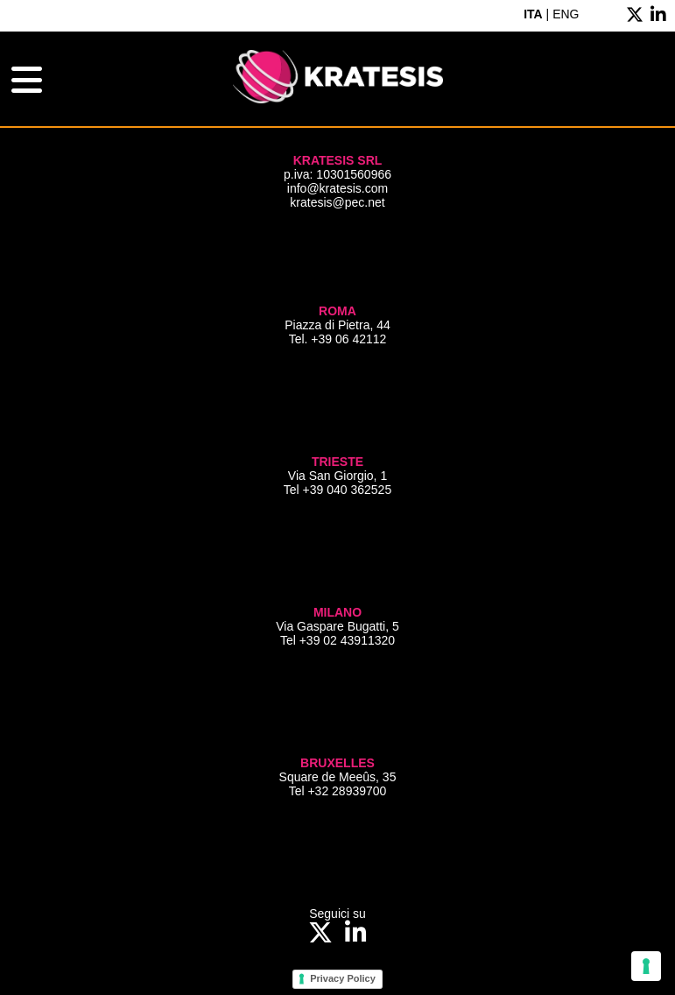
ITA (533, 14)
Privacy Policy (343, 978)
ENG (565, 14)
